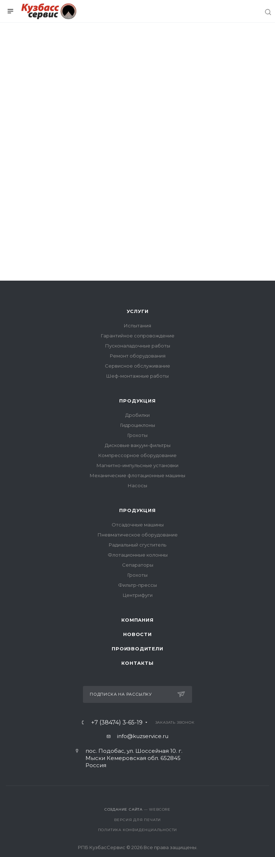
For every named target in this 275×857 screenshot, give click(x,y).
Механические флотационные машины (137, 475)
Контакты (137, 663)
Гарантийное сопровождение (137, 335)
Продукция (137, 401)
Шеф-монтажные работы (137, 376)
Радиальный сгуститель (137, 545)
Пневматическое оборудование (138, 535)
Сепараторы (137, 565)
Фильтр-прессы (137, 585)
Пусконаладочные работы (137, 346)
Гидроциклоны (137, 425)
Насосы (137, 485)
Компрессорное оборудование (137, 455)
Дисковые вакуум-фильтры (138, 445)
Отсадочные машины (138, 524)
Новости (137, 634)
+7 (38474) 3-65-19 (117, 722)
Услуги (138, 311)
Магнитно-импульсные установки (137, 465)
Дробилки (137, 415)
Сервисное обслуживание (137, 366)
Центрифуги (138, 595)
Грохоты (137, 435)
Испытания (137, 325)
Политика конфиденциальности (137, 830)
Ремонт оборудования (138, 356)
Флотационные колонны (138, 555)
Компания (137, 620)
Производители (137, 648)
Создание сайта (123, 809)
